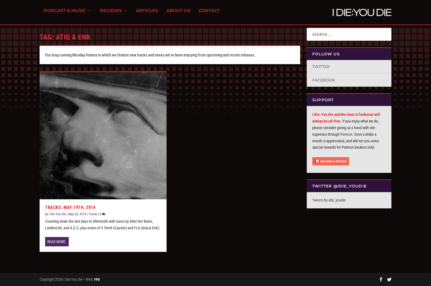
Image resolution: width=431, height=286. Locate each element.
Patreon (346, 134)
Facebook (323, 80)
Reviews (111, 14)
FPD (97, 279)
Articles (147, 14)
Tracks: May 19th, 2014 (70, 207)
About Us (178, 14)
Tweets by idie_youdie (329, 200)
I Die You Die (57, 214)
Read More (56, 241)
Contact (209, 14)
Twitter (321, 66)
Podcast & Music (65, 14)
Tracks (93, 214)
